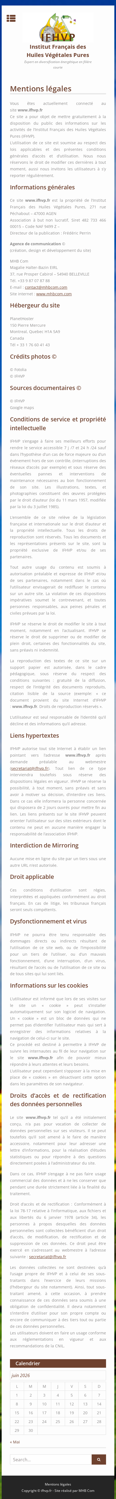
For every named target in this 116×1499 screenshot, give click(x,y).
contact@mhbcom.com (46, 287)
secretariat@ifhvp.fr (29, 768)
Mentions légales (58, 1484)
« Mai (15, 1442)
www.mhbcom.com (54, 293)
